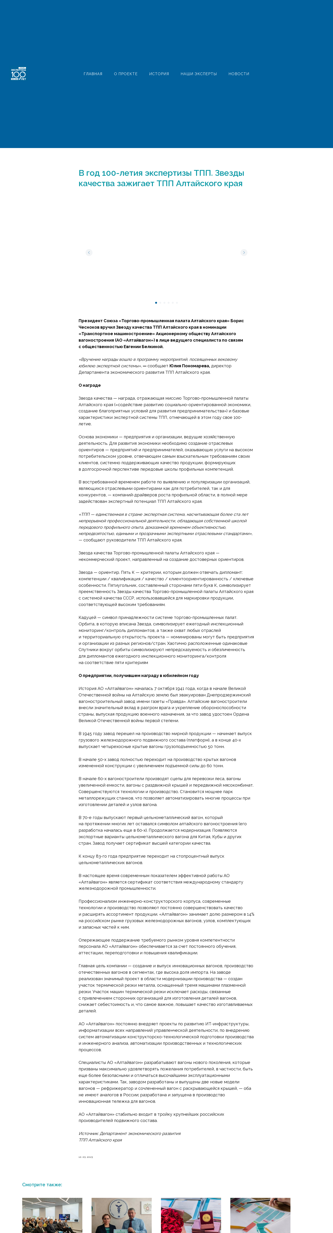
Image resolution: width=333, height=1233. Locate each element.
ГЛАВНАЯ (93, 74)
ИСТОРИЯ (159, 74)
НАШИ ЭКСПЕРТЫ (199, 74)
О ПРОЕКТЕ (126, 74)
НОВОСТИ (238, 74)
